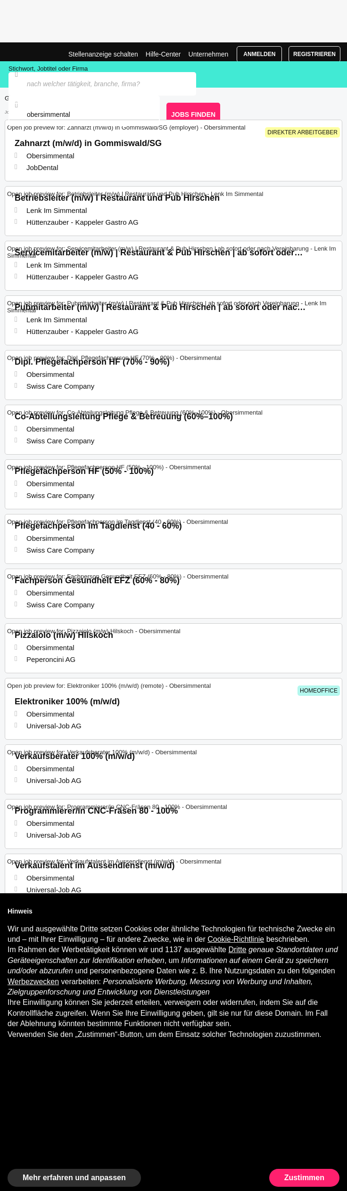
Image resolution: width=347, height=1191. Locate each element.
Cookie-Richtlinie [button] (235, 939)
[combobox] (84, 114)
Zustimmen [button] (304, 1178)
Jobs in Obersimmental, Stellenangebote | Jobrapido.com (30, 51)
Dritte (237, 950)
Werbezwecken (33, 982)
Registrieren (314, 54)
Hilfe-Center (163, 54)
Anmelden (259, 54)
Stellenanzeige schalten (103, 54)
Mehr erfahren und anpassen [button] (74, 1178)
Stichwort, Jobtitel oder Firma (48, 68)
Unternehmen (209, 54)
